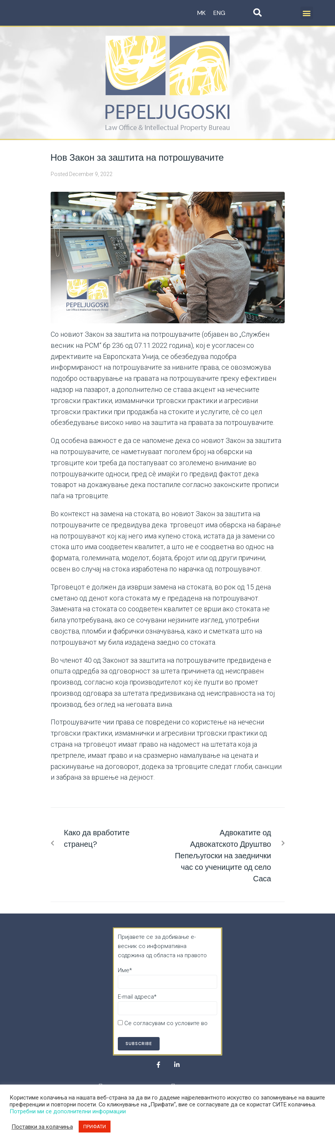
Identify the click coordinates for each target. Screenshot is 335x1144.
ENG (219, 13)
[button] (306, 13)
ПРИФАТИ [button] (94, 1126)
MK (201, 13)
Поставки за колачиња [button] (42, 1126)
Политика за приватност (150, 1032)
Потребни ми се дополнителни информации (68, 1111)
